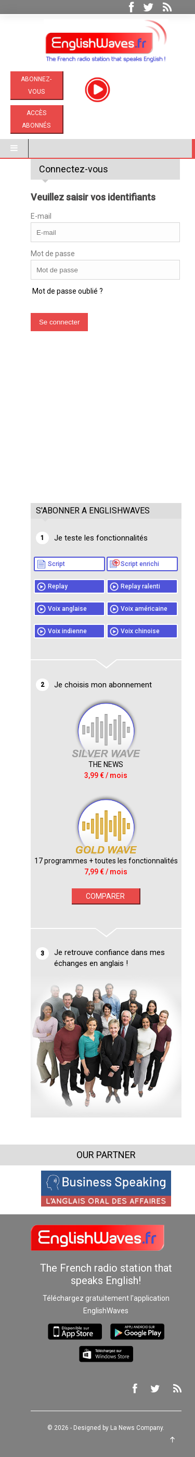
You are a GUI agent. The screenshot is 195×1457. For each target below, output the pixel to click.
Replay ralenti (132, 586)
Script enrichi (131, 564)
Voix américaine (135, 608)
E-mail (32, 216)
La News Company (128, 1427)
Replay (49, 586)
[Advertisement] (100, 427)
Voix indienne (59, 631)
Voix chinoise (131, 631)
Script (48, 564)
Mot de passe (44, 253)
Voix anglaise (59, 608)
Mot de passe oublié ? (58, 291)
